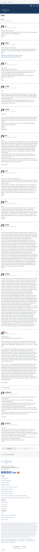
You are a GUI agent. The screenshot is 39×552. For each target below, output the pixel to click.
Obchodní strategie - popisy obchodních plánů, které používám (15, 497)
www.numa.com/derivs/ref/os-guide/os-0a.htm (12, 55)
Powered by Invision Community (19, 548)
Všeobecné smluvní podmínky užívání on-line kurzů (12, 540)
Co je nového (4, 504)
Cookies (24, 546)
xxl (3, 19)
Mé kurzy (10, 2)
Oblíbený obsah (4, 506)
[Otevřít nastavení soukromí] (2, 550)
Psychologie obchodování (7, 493)
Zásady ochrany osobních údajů (8, 539)
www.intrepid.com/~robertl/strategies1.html (11, 56)
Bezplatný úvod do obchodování (8, 515)
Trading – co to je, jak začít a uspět (9, 487)
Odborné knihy (4, 519)
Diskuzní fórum (4, 502)
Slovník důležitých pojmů (6, 489)
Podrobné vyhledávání (6, 480)
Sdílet (9, 448)
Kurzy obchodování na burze (7, 517)
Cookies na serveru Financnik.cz (25, 539)
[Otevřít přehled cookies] (4, 550)
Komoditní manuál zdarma (7, 491)
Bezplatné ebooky (5, 484)
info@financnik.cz (5, 469)
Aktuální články (4, 478)
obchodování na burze (21, 524)
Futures (10, 20)
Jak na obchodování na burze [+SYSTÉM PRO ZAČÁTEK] (14, 495)
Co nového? (4, 2)
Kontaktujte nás (16, 546)
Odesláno (11, 27)
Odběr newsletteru (5, 482)
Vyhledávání (4, 508)
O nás (2, 513)
